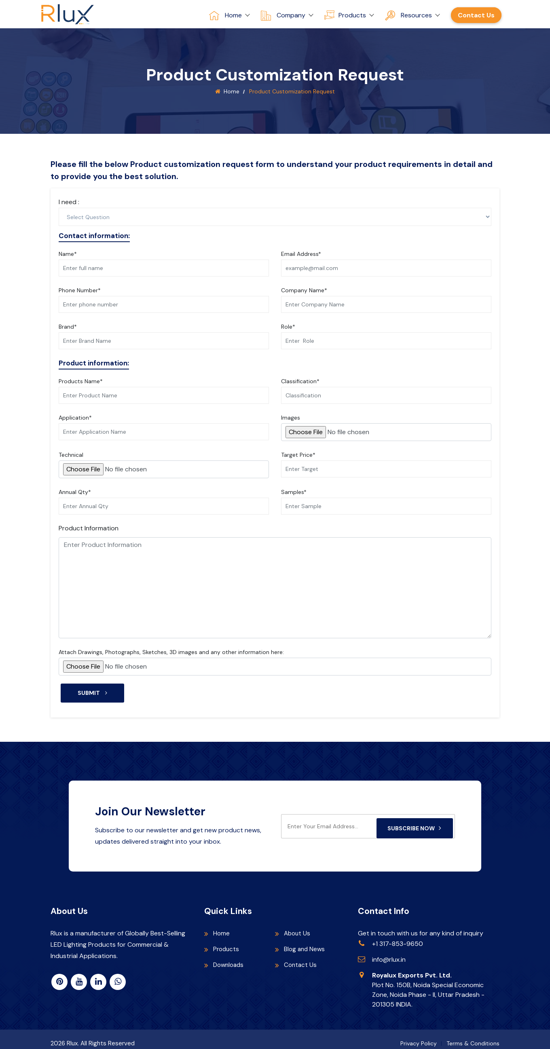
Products (227, 942)
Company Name (304, 290)
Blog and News (305, 942)
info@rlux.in (389, 952)
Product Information (88, 528)
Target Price (298, 454)
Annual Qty (75, 492)
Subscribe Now (414, 819)
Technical (71, 454)
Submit (92, 693)
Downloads (229, 958)
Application (75, 417)
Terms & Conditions (472, 1036)
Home (231, 91)
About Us (298, 926)
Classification (300, 381)
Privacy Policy (418, 1036)
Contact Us (476, 15)
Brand (68, 326)
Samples (294, 492)
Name (68, 254)
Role (288, 326)
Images (290, 417)
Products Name (81, 381)
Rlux (72, 1036)
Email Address (301, 254)
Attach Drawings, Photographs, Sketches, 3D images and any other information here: (171, 652)
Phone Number (80, 290)
